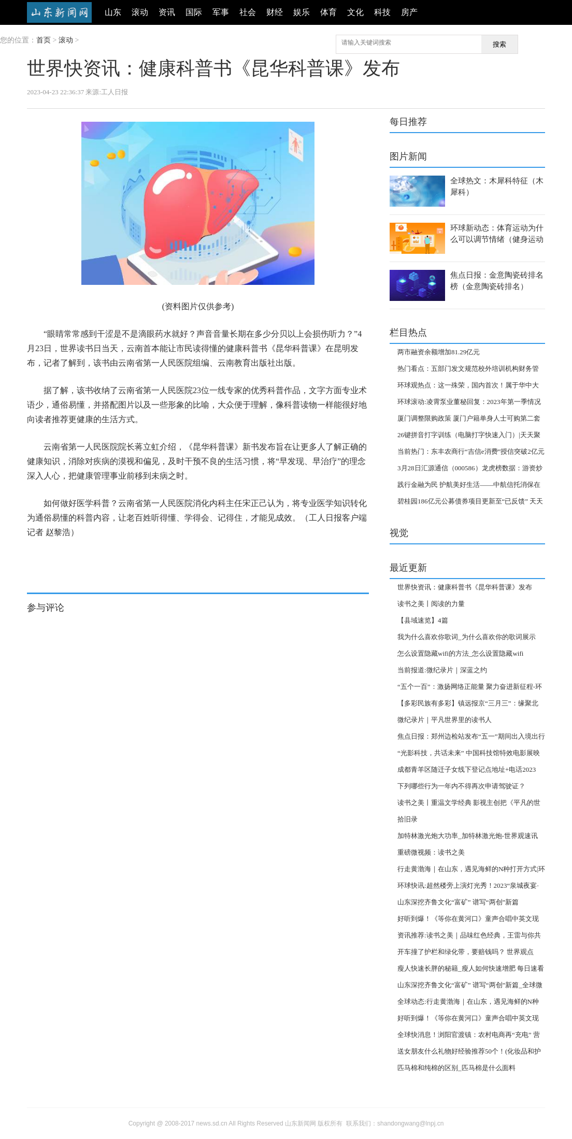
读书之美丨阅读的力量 (431, 604)
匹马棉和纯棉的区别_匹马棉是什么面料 (456, 1068)
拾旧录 (407, 819)
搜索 (499, 44)
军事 (220, 12)
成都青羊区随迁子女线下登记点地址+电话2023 (466, 769)
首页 (43, 40)
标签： (36, 557)
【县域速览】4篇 (422, 620)
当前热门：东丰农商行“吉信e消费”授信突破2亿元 (471, 451)
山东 (113, 12)
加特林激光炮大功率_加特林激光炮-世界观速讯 (467, 836)
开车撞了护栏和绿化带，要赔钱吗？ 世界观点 (465, 952)
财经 (274, 12)
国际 (193, 12)
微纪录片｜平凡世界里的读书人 (444, 720)
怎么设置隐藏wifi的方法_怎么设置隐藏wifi (460, 653)
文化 (355, 12)
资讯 (167, 12)
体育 (328, 12)
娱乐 (301, 12)
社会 (247, 12)
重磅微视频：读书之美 (431, 852)
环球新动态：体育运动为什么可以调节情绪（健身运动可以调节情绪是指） (497, 239)
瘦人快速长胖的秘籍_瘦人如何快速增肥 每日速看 (470, 968)
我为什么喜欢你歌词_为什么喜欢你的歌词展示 (466, 637)
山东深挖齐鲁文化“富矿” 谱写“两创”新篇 (458, 902)
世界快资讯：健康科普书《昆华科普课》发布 (464, 587)
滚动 (140, 12)
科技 (382, 12)
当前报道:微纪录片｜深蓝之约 (442, 670)
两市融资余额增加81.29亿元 (438, 352)
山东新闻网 (59, 12)
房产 (409, 12)
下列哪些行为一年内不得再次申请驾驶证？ (461, 786)
